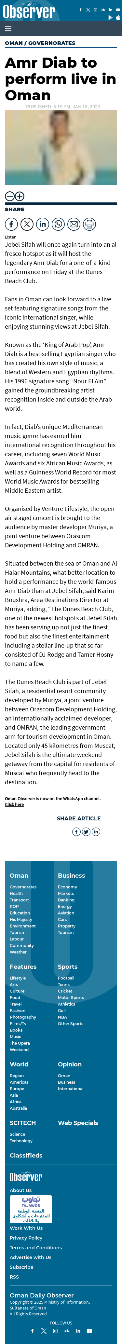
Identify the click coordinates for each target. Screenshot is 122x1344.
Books (16, 1030)
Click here (14, 804)
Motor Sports (71, 997)
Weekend (19, 1049)
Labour (17, 939)
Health (16, 893)
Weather (18, 952)
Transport (19, 900)
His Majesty (21, 919)
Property (66, 926)
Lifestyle (18, 978)
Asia (14, 1095)
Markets (66, 893)
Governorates (23, 887)
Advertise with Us (30, 1257)
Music (15, 1036)
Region (17, 1075)
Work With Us (26, 1228)
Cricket (65, 991)
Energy (65, 906)
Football (66, 978)
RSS (14, 1277)
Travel (15, 1004)
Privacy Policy (26, 1238)
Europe (17, 1088)
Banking (66, 900)
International (70, 1088)
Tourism (18, 932)
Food (15, 997)
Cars (62, 919)
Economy (67, 887)
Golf (62, 1010)
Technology (21, 1140)
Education (20, 913)
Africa (15, 1101)
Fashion (17, 1010)
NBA (62, 1017)
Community (22, 945)
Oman (14, 43)
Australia (18, 1108)
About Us (21, 1190)
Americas (19, 1082)
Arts (14, 984)
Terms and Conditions (36, 1248)
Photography (23, 1017)
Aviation (66, 913)
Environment (23, 926)
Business (66, 1082)
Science (17, 1134)
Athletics (66, 1004)
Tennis (64, 984)
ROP (14, 906)
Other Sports (70, 1023)
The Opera (20, 1043)
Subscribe (22, 1267)
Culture (17, 991)
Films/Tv (18, 1023)
